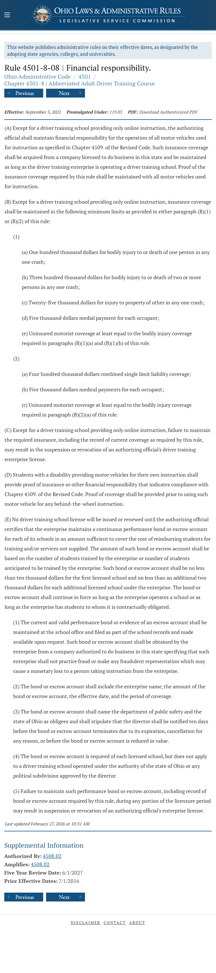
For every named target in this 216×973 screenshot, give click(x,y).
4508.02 (52, 856)
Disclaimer (85, 922)
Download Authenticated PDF (168, 112)
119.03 (115, 112)
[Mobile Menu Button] (7, 15)
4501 (84, 76)
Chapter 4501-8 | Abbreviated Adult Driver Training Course (79, 83)
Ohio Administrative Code (37, 76)
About (137, 922)
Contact (115, 922)
